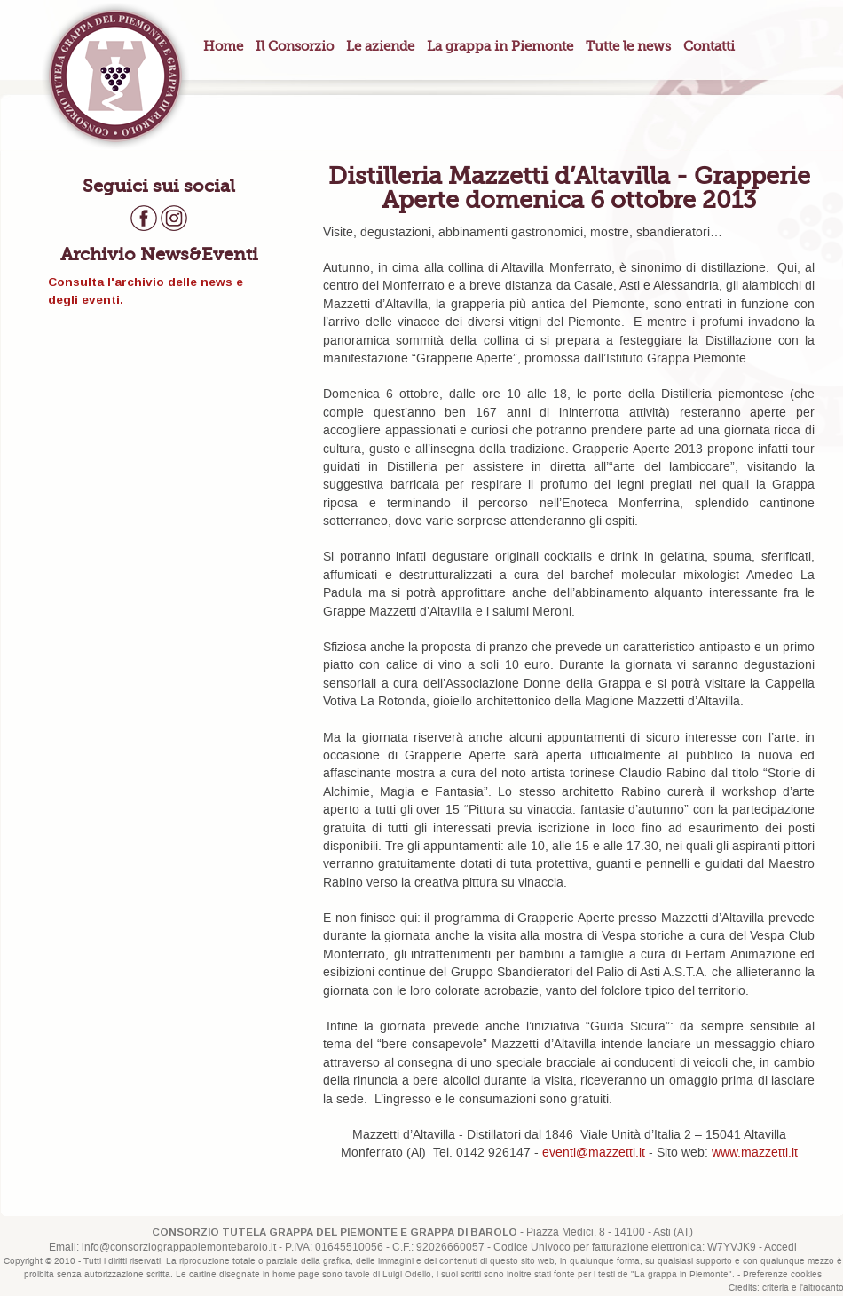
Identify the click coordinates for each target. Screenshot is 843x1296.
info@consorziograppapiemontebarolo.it (179, 1247)
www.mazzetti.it (755, 1153)
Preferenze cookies (782, 1274)
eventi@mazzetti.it (593, 1153)
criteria (775, 1288)
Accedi (780, 1247)
